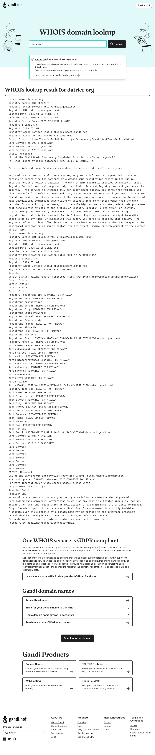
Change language (12, 727)
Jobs (53, 737)
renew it (52, 70)
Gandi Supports (59, 726)
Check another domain (77, 638)
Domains (82, 722)
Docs (106, 729)
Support (108, 726)
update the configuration (105, 64)
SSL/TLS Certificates (88, 729)
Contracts (135, 729)
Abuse (133, 725)
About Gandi (57, 722)
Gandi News (57, 733)
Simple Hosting (85, 733)
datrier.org (41, 59)
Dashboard (144, 5)
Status (107, 722)
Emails (81, 726)
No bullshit (56, 729)
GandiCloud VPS (86, 737)
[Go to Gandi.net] (12, 5)
